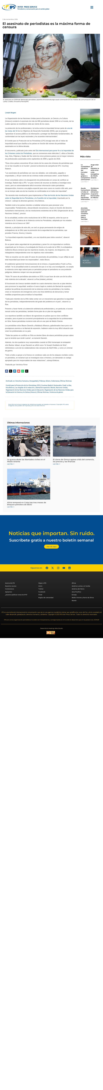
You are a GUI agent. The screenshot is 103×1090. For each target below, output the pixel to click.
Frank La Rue (66, 385)
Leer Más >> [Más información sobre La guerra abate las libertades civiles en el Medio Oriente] (10, 464)
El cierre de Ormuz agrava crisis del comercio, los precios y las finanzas (73, 460)
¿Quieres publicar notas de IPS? (16, 595)
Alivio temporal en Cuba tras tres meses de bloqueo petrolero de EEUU (26, 503)
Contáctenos (9, 589)
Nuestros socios (10, 586)
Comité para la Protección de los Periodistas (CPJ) (23, 385)
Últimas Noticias (66, 381)
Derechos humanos (22, 381)
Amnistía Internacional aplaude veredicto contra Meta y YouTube (86, 213)
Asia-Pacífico (76, 592)
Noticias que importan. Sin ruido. (52, 533)
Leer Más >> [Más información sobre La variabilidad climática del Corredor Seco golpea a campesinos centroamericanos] (85, 182)
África (74, 583)
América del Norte (78, 589)
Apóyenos (8, 592)
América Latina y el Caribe (81, 586)
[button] (6, 371)
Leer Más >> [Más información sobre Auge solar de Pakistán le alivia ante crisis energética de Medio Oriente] (94, 180)
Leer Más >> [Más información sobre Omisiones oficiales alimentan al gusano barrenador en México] (94, 199)
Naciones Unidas (62, 388)
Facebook (41, 592)
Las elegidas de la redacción (24, 388)
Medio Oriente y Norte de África (83, 597)
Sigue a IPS (42, 583)
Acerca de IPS (10, 583)
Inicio (40, 586)
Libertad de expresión (42, 388)
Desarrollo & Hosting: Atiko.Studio (51, 628)
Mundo (52, 388)
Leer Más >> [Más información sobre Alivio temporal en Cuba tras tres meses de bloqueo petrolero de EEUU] (10, 507)
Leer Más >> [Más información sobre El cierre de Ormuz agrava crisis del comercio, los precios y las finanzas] (56, 464)
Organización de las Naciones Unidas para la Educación (25, 390)
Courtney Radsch (47, 385)
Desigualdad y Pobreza (37, 381)
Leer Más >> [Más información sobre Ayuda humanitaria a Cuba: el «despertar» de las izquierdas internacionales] (85, 201)
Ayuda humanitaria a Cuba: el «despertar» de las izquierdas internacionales (87, 193)
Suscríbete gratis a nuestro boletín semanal (51, 540)
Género (48, 381)
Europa (74, 595)
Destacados (58, 385)
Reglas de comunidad (45, 597)
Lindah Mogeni (10, 113)
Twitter (41, 589)
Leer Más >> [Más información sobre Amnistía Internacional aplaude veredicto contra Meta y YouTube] (85, 221)
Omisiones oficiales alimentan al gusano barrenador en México (95, 192)
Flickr (40, 595)
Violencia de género (56, 392)
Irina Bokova (10, 388)
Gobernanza (55, 381)
